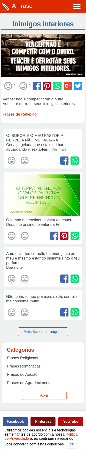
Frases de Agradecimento (29, 383)
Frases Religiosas (22, 358)
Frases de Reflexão (19, 114)
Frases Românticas (24, 366)
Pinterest (43, 421)
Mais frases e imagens (42, 331)
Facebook (15, 421)
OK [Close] (72, 444)
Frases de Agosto (22, 374)
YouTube (70, 421)
